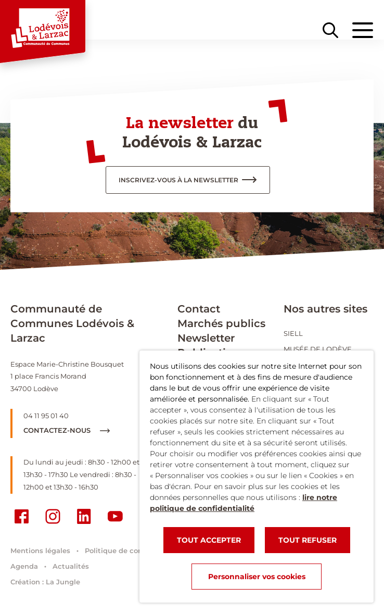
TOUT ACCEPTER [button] (209, 540)
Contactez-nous (66, 430)
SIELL (293, 333)
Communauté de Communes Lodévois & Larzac (72, 323)
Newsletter (206, 338)
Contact (198, 309)
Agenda (24, 566)
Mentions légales (40, 550)
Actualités (71, 566)
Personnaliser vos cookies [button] (256, 576)
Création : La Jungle (45, 582)
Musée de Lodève (318, 349)
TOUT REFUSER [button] (307, 540)
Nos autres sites (325, 309)
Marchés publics (221, 323)
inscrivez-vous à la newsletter (178, 180)
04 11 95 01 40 (46, 415)
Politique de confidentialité (133, 550)
